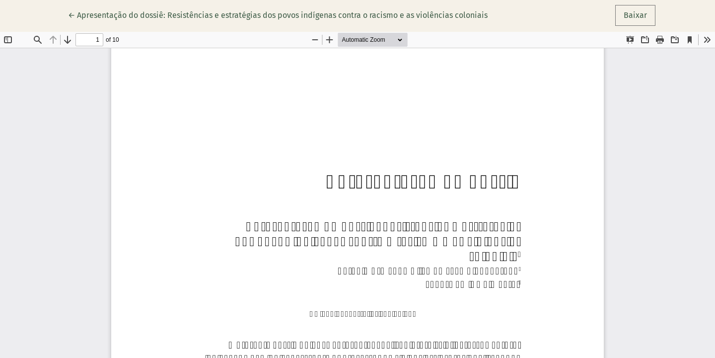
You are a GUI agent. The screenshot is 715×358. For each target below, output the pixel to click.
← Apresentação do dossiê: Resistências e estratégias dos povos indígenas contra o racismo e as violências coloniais (278, 14)
